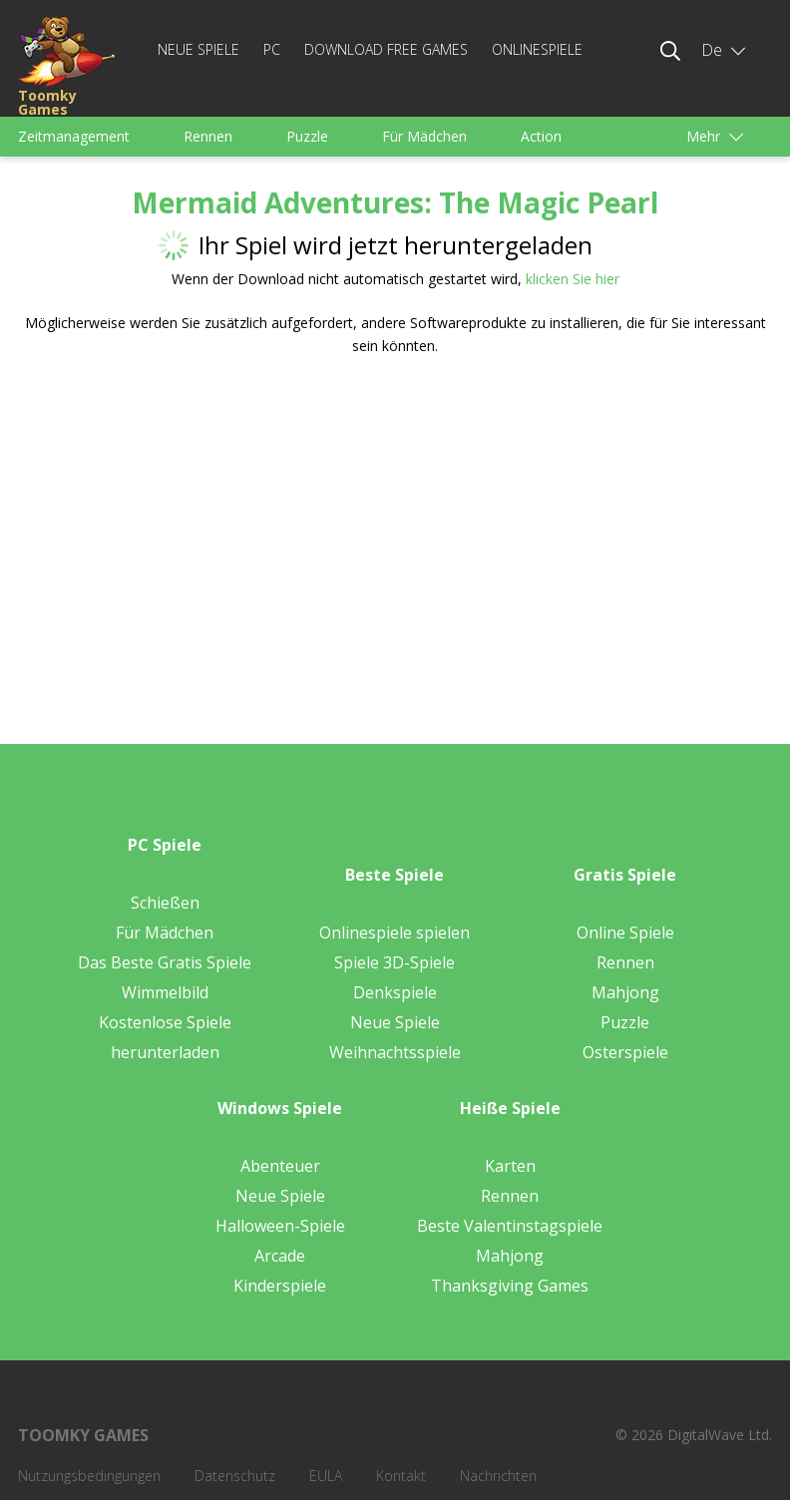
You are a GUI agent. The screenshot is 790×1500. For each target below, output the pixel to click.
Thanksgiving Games (510, 1286)
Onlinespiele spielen (394, 932)
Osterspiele (625, 1052)
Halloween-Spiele (280, 1226)
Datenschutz (235, 1475)
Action (541, 136)
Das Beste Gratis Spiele (164, 962)
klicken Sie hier (572, 278)
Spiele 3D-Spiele (394, 962)
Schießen (165, 903)
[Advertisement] (205, 527)
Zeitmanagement (74, 136)
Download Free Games (386, 49)
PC (271, 49)
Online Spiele (625, 932)
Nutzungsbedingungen (89, 1475)
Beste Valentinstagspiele (509, 1226)
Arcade (279, 1256)
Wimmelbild (165, 992)
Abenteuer (280, 1166)
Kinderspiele (279, 1286)
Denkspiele (395, 992)
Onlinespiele (537, 49)
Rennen (208, 136)
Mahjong (625, 992)
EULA (325, 1475)
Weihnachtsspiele (395, 1052)
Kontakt (401, 1475)
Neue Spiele (198, 49)
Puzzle (307, 136)
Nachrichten (498, 1475)
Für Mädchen (424, 136)
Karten (510, 1166)
